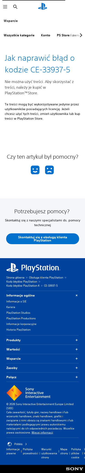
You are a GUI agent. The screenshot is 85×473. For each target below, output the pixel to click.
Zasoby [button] (42, 368)
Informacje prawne (13, 451)
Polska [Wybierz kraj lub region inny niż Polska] (17, 444)
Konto (45, 35)
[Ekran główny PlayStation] (42, 7)
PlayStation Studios (18, 313)
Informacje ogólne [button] (42, 295)
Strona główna (15, 277)
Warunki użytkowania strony (49, 453)
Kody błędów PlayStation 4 (22, 286)
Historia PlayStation (18, 330)
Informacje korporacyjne (21, 324)
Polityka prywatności (30, 451)
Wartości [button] (42, 349)
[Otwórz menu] (5, 7)
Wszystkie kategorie (19, 35)
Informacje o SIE (16, 301)
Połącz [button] (42, 377)
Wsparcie (11, 21)
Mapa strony (64, 451)
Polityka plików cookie (76, 453)
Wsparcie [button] (42, 359)
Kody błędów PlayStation (21, 281)
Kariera (10, 307)
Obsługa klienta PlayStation (46, 277)
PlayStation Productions (21, 318)
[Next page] (80, 35)
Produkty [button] (42, 340)
